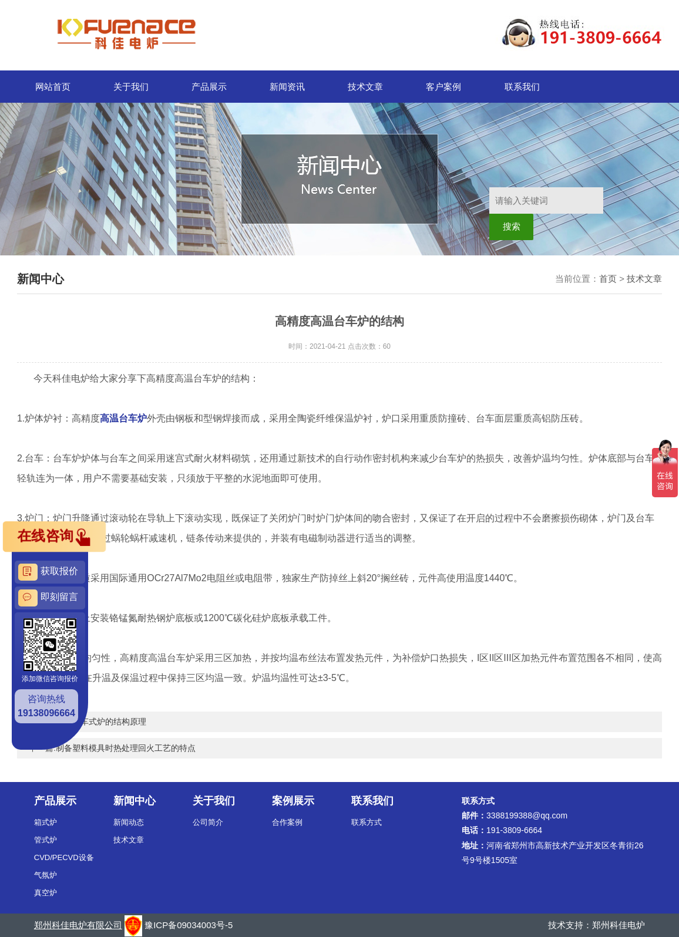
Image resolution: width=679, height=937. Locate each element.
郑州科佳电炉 (618, 925)
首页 (608, 279)
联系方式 (366, 822)
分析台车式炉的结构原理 (101, 721)
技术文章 (365, 87)
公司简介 (208, 822)
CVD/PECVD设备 (64, 857)
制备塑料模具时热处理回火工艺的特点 (126, 748)
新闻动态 (128, 822)
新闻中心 (134, 801)
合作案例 (287, 822)
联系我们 (522, 87)
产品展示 (209, 87)
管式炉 (45, 839)
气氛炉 (45, 875)
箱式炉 (45, 822)
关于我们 (131, 87)
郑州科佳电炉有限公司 (78, 925)
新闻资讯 (287, 87)
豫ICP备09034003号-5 (188, 925)
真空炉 (45, 892)
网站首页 (52, 87)
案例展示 (293, 801)
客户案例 (443, 87)
